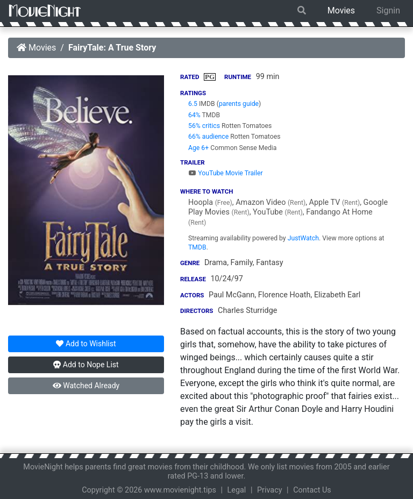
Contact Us (312, 490)
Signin (388, 10)
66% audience (208, 136)
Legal (236, 490)
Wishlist (86, 343)
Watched (86, 385)
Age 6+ (198, 148)
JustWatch (303, 238)
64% (194, 115)
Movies (341, 10)
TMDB (197, 247)
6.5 (192, 104)
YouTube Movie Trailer (225, 173)
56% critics (204, 126)
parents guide (239, 104)
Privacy (269, 490)
